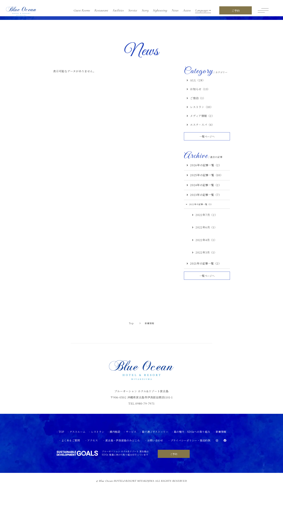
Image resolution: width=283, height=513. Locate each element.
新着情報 (221, 460)
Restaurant (101, 10)
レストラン (97, 460)
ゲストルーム (78, 460)
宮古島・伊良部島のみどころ (122, 469)
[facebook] (225, 469)
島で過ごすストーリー (155, 460)
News (174, 10)
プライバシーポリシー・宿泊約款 (190, 469)
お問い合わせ (155, 469)
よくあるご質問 (70, 469)
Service (132, 10)
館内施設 (115, 460)
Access (187, 10)
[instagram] (217, 469)
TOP (61, 460)
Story (145, 10)
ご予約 (173, 482)
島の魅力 (179, 460)
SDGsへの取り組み (198, 460)
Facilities (118, 10)
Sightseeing (160, 10)
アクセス (92, 469)
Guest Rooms (81, 10)
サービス (131, 460)
